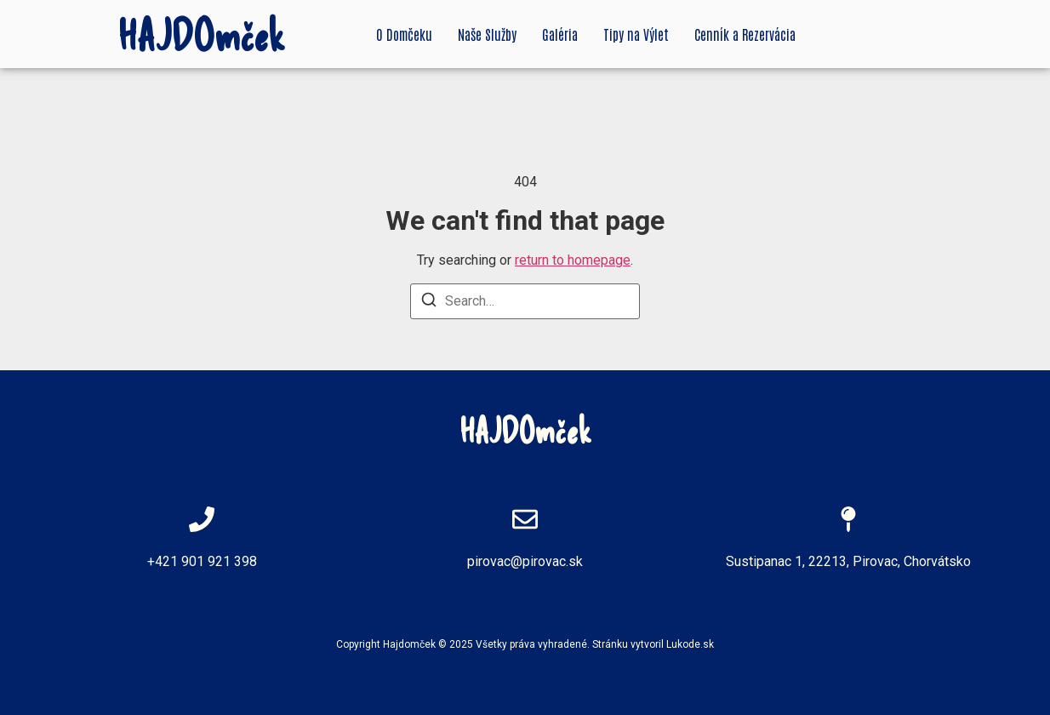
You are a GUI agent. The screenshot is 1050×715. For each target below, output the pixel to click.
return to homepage (573, 260)
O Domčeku (404, 34)
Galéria (560, 34)
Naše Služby (487, 34)
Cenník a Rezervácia (745, 34)
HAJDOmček (201, 34)
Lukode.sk (690, 644)
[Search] (429, 302)
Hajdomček (409, 644)
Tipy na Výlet (636, 34)
